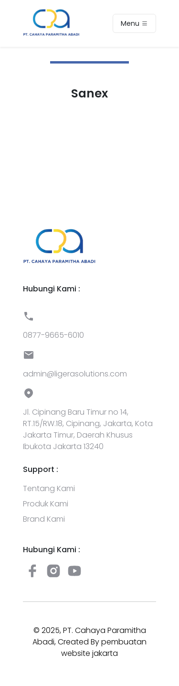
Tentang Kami (49, 488)
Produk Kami (45, 503)
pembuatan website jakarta (104, 647)
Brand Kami (44, 519)
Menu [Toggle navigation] (134, 23)
